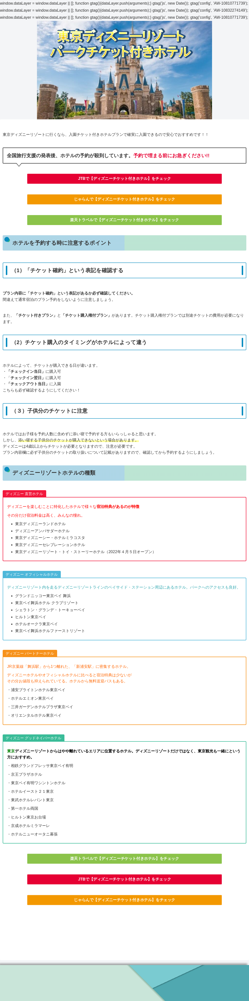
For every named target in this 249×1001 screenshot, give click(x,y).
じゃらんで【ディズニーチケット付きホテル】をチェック (124, 199)
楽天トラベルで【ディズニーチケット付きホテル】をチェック (124, 220)
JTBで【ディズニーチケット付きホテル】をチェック (124, 178)
